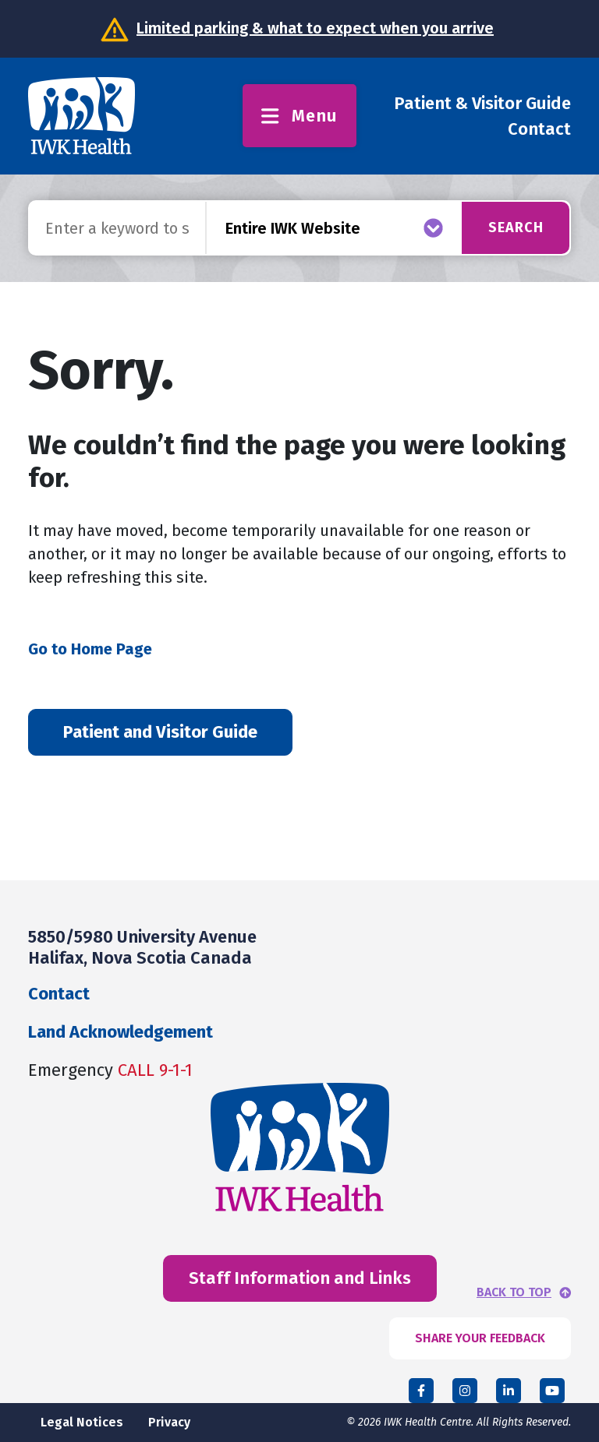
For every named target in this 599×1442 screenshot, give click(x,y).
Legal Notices (82, 1422)
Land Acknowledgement (120, 1031)
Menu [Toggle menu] (299, 115)
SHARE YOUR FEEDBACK (480, 1338)
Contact (539, 128)
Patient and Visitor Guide (160, 731)
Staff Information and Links (300, 1278)
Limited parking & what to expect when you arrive (315, 28)
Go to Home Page (90, 649)
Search (516, 227)
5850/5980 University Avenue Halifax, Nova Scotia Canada (142, 947)
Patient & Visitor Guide (482, 103)
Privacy (169, 1422)
